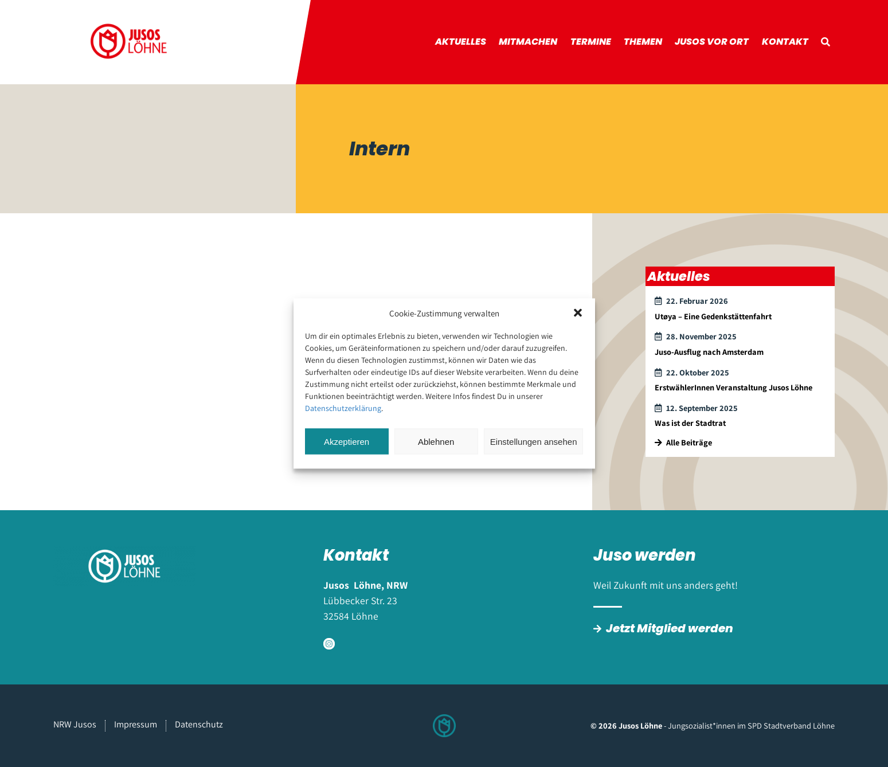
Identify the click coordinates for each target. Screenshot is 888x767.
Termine (590, 41)
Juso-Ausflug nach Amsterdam (709, 351)
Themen (643, 41)
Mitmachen (528, 41)
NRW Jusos (74, 724)
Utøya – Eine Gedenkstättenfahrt (713, 316)
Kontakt (785, 41)
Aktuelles (460, 41)
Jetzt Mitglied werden (669, 628)
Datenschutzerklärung (343, 408)
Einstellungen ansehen (533, 441)
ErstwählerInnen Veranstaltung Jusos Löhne (733, 387)
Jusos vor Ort (712, 41)
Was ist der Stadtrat (690, 422)
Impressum (135, 724)
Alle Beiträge (683, 442)
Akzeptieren (346, 441)
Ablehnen (436, 441)
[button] (578, 313)
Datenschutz (199, 724)
